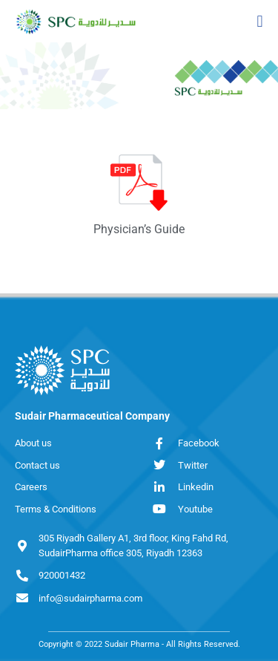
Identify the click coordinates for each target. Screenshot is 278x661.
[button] (260, 21)
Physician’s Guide (139, 229)
